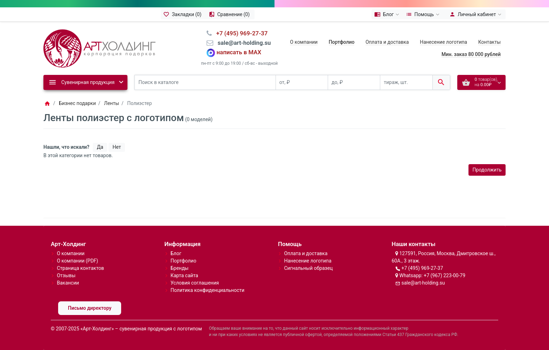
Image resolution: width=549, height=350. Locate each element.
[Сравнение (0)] (230, 14)
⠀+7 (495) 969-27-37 (239, 33)
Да (100, 147)
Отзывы (66, 275)
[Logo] (99, 48)
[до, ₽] (354, 82)
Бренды (180, 268)
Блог (176, 253)
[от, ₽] (302, 82)
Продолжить (487, 170)
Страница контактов (80, 268)
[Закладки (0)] (183, 14)
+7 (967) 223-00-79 (444, 275)
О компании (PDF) (77, 261)
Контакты (489, 42)
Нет (116, 147)
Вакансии (68, 283)
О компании (304, 42)
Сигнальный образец (308, 268)
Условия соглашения (195, 283)
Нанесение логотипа (443, 42)
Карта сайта (184, 275)
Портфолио (183, 261)
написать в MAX (239, 52)
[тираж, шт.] (406, 82)
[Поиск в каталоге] (205, 82)
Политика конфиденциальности (207, 290)
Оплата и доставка (387, 42)
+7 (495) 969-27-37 (422, 268)
